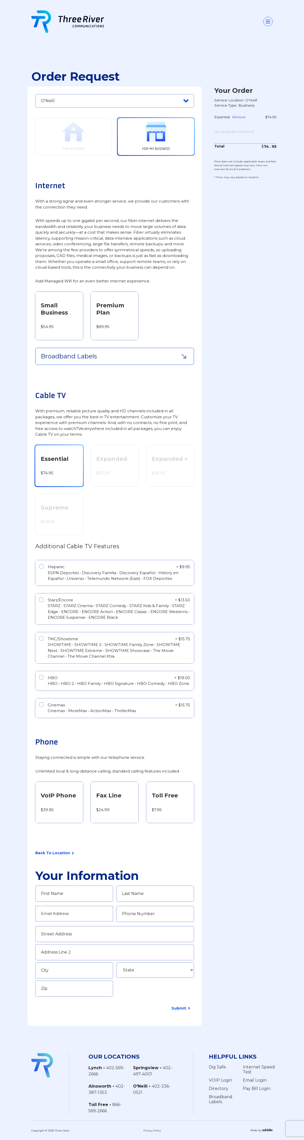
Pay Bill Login (257, 1088)
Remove (238, 117)
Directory (218, 1088)
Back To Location (54, 853)
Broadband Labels (220, 1099)
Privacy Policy (152, 1130)
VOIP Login (220, 1080)
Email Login (255, 1080)
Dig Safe (217, 1067)
